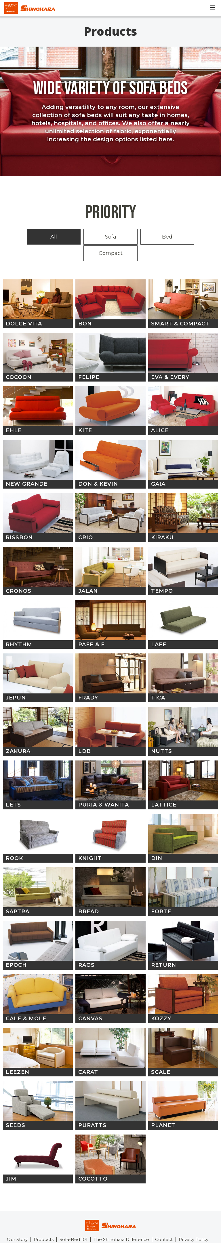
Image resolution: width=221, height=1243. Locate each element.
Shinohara (29, 8)
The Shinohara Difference (121, 1222)
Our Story (17, 1222)
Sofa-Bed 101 (73, 1222)
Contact (164, 1222)
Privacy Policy (193, 1222)
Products (44, 1222)
